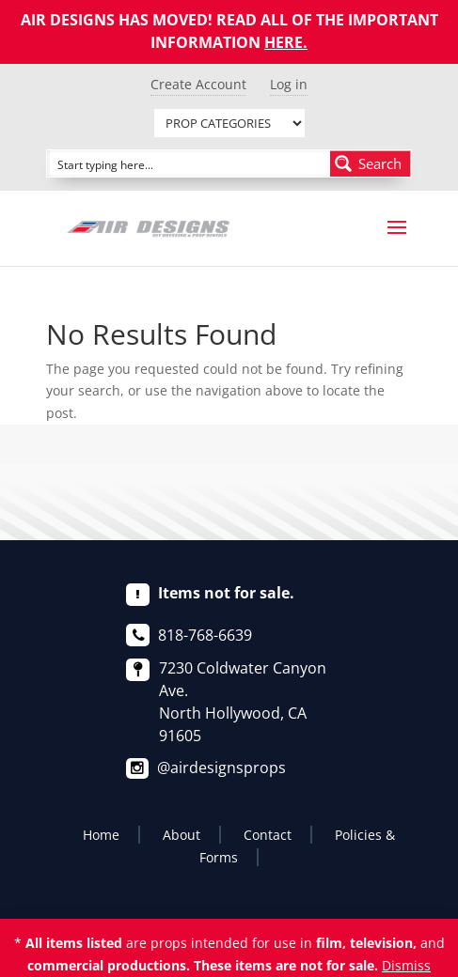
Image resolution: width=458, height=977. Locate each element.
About (181, 835)
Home (101, 835)
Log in (289, 84)
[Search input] (190, 163)
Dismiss (406, 965)
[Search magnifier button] (370, 163)
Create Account (198, 84)
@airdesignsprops (221, 767)
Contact (268, 835)
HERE (283, 42)
